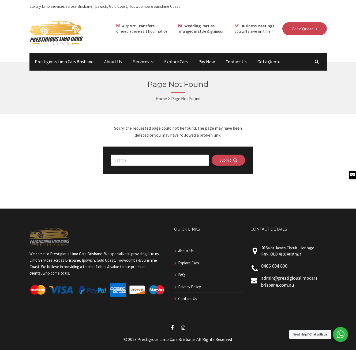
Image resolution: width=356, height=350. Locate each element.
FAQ (181, 274)
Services (141, 62)
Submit (228, 160)
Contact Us (236, 62)
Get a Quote (268, 62)
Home (161, 98)
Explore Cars (176, 62)
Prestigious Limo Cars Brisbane (64, 62)
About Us (113, 62)
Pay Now (206, 62)
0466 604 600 (274, 266)
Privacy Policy (189, 286)
